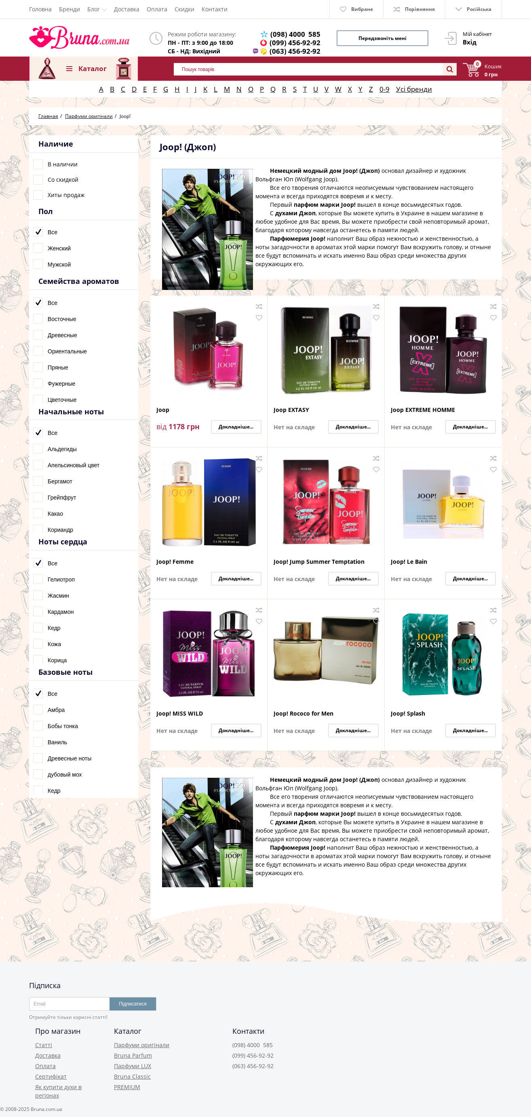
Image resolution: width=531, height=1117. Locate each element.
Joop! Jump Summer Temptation (319, 561)
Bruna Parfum (133, 1055)
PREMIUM (127, 1087)
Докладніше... (236, 426)
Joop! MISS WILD (179, 713)
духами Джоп (295, 213)
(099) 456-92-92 (295, 42)
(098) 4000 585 (295, 34)
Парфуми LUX (132, 1066)
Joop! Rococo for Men (303, 713)
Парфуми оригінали (141, 1045)
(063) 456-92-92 (295, 51)
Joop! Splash (408, 713)
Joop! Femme (175, 561)
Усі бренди (414, 89)
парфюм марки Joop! (325, 204)
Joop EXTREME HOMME (423, 410)
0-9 (384, 89)
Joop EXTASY (291, 410)
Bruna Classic (132, 1076)
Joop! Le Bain (409, 561)
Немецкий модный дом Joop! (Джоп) (325, 170)
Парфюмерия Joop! (297, 238)
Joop (162, 410)
